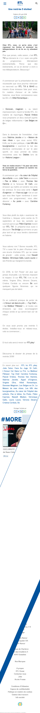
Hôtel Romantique (28, 382)
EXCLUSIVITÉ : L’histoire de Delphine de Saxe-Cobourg (19, 451)
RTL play (33, 365)
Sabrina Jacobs (10, 379)
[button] (5, 3)
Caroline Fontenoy (29, 373)
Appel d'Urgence (29, 379)
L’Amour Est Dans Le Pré (14, 371)
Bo (18, 402)
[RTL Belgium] (21, 3)
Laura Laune (15, 399)
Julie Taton (8, 368)
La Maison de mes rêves (20, 387)
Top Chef (15, 373)
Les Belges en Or (26, 385)
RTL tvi (24, 365)
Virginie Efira (9, 382)
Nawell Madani (19, 396)
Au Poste (27, 394)
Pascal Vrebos (9, 376)
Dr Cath (33, 368)
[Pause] (21, 514)
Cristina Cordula (9, 402)
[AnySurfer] (20, 704)
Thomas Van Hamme (27, 376)
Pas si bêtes (16, 394)
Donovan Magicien (10, 385)
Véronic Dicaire (30, 399)
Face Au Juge (21, 368)
